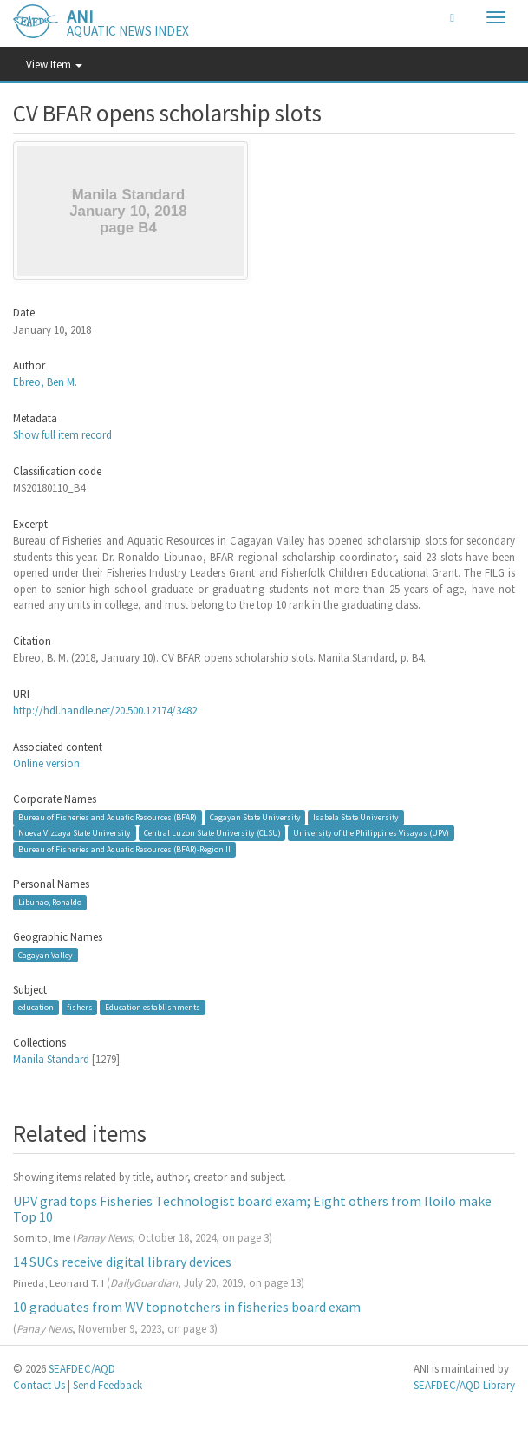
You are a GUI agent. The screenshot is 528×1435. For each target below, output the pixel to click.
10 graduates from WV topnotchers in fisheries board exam (187, 1306)
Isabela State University (356, 817)
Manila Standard (51, 1059)
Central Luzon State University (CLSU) (212, 832)
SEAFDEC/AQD (82, 1368)
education (36, 1007)
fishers (80, 1007)
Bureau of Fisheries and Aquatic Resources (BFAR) (107, 817)
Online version (46, 763)
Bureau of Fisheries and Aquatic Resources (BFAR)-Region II (124, 849)
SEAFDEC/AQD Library (464, 1385)
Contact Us (39, 1385)
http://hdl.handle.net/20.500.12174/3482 (105, 710)
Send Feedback (107, 1385)
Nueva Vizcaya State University (74, 832)
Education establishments (152, 1007)
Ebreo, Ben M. (45, 382)
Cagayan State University (255, 817)
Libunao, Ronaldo (49, 902)
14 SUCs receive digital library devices (122, 1261)
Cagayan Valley (45, 955)
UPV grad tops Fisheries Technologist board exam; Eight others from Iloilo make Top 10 (252, 1208)
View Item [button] (54, 64)
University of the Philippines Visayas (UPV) (371, 832)
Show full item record (62, 434)
